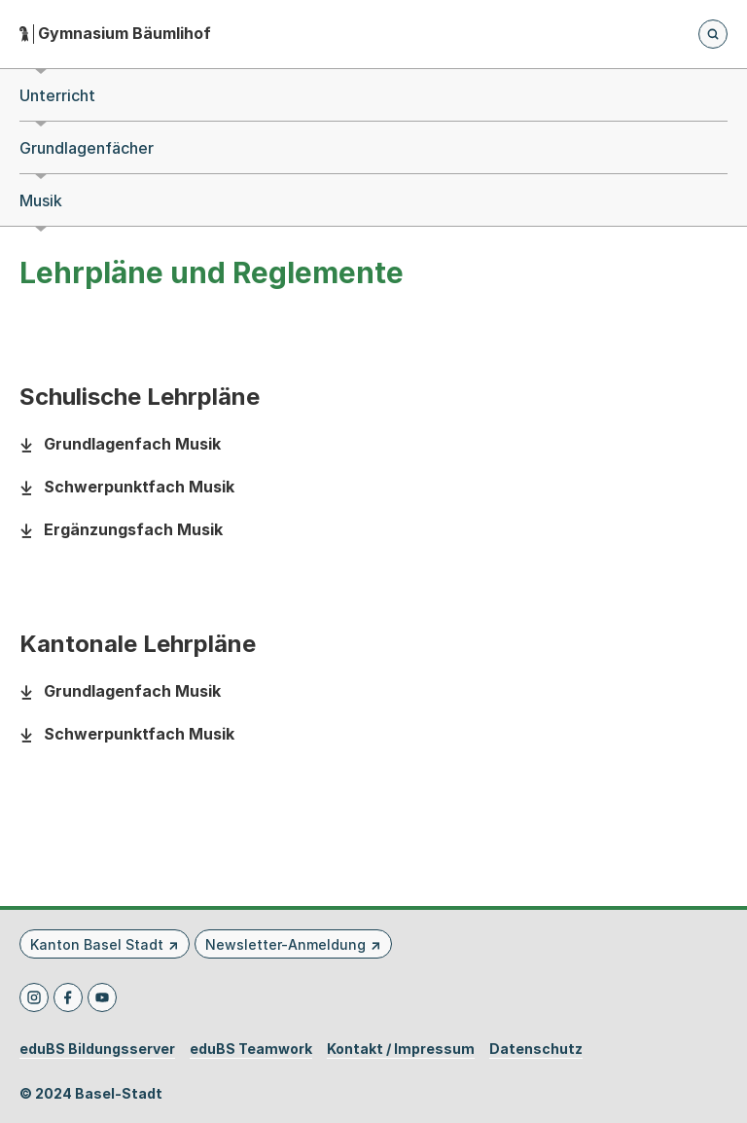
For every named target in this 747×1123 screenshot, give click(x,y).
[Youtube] (102, 997)
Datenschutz (536, 1049)
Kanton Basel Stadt (96, 944)
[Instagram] (34, 997)
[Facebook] (68, 997)
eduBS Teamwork (251, 1049)
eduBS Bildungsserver (97, 1049)
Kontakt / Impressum (401, 1049)
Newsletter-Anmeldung (285, 944)
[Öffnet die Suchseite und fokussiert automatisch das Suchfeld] (713, 34)
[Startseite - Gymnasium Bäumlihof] (115, 33)
